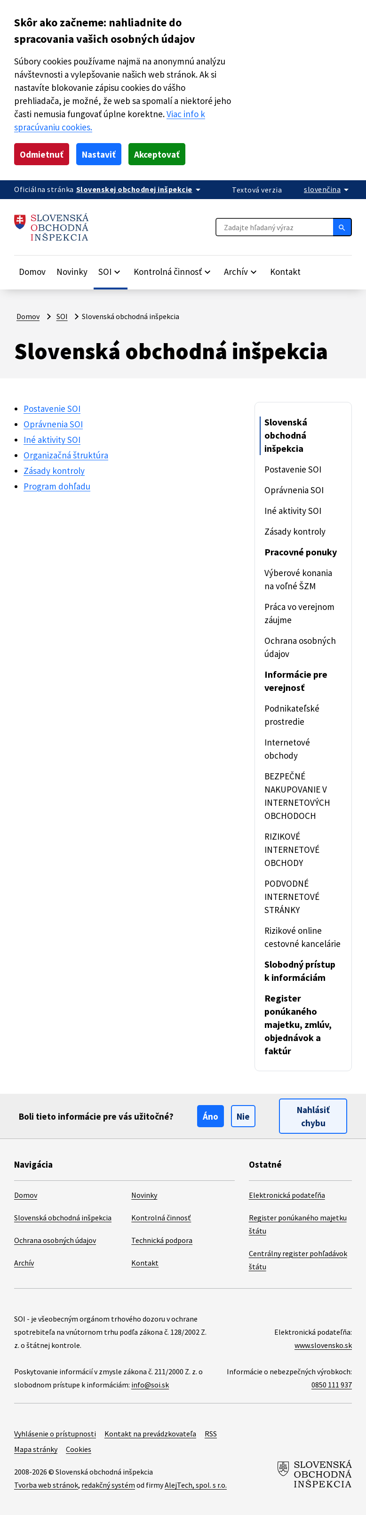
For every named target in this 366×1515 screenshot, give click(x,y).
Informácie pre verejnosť (295, 680)
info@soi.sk (150, 1384)
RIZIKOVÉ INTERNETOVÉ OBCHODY (291, 849)
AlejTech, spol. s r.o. (196, 1485)
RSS (211, 1433)
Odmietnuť (42, 154)
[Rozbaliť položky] (110, 271)
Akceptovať (157, 154)
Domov (32, 271)
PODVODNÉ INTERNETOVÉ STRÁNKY (291, 896)
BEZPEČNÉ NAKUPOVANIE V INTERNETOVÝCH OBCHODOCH (297, 795)
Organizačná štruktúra (66, 455)
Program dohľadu (57, 486)
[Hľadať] (342, 227)
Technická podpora (161, 1240)
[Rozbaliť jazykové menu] (328, 189)
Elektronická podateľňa (287, 1195)
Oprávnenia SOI (53, 424)
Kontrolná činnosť (161, 1217)
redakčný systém (108, 1485)
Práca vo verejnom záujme (299, 613)
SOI (62, 316)
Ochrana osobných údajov (300, 647)
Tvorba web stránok (46, 1485)
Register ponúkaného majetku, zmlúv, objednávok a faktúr (298, 1024)
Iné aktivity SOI (52, 439)
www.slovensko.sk (323, 1345)
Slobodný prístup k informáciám (299, 970)
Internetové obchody (287, 749)
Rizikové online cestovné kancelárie (302, 937)
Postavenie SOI (52, 408)
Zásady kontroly (54, 470)
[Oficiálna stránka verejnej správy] (140, 189)
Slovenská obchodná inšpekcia (285, 435)
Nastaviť (99, 154)
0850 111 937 (331, 1384)
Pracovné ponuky (300, 552)
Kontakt (285, 271)
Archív (24, 1262)
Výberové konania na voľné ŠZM (298, 579)
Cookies (78, 1449)
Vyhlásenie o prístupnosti (55, 1433)
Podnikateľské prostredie (291, 715)
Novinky (72, 271)
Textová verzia (257, 189)
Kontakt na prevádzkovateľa (150, 1433)
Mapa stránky (35, 1449)
